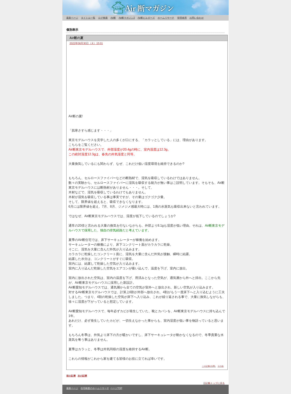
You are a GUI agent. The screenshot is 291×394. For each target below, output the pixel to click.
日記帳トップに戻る (214, 383)
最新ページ (72, 17)
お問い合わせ (196, 17)
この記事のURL (209, 366)
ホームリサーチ (166, 17)
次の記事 (82, 375)
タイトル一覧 (88, 17)
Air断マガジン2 (127, 17)
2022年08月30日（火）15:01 (86, 43)
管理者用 (182, 17)
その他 (220, 366)
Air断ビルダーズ (146, 17)
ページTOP (116, 388)
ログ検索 (103, 17)
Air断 (113, 17)
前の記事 (71, 375)
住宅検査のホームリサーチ (95, 388)
